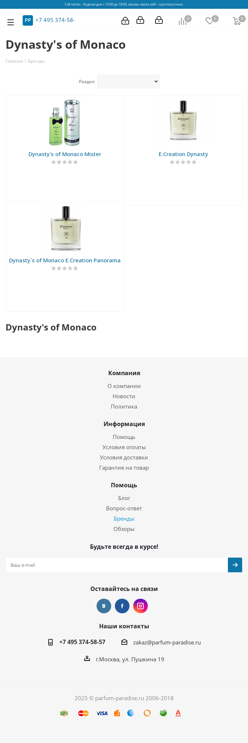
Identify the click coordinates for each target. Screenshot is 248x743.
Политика (124, 406)
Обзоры (124, 528)
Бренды (124, 518)
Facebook (122, 606)
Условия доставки (124, 457)
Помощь (124, 436)
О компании (124, 385)
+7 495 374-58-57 (82, 642)
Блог (124, 498)
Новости (124, 396)
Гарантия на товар (124, 467)
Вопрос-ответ (124, 508)
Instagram (140, 606)
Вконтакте (104, 606)
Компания (124, 373)
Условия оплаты (124, 447)
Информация (124, 424)
